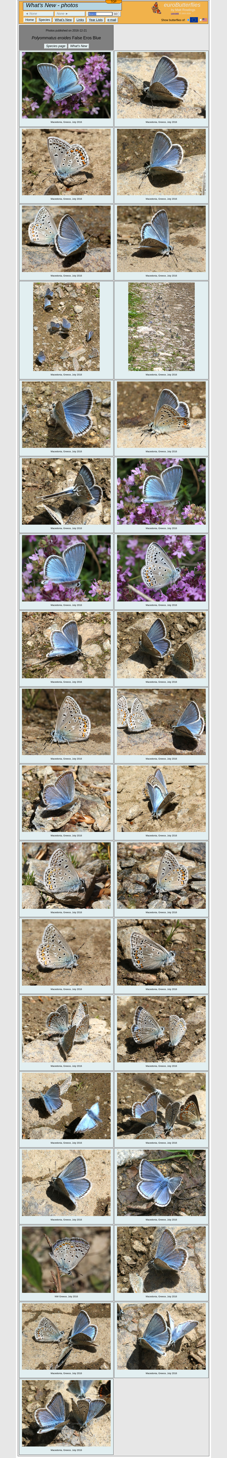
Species (44, 20)
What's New (63, 20)
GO (116, 14)
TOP (114, 1)
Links (80, 20)
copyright (175, 13)
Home (29, 20)
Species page (55, 46)
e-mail (111, 20)
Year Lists (96, 20)
